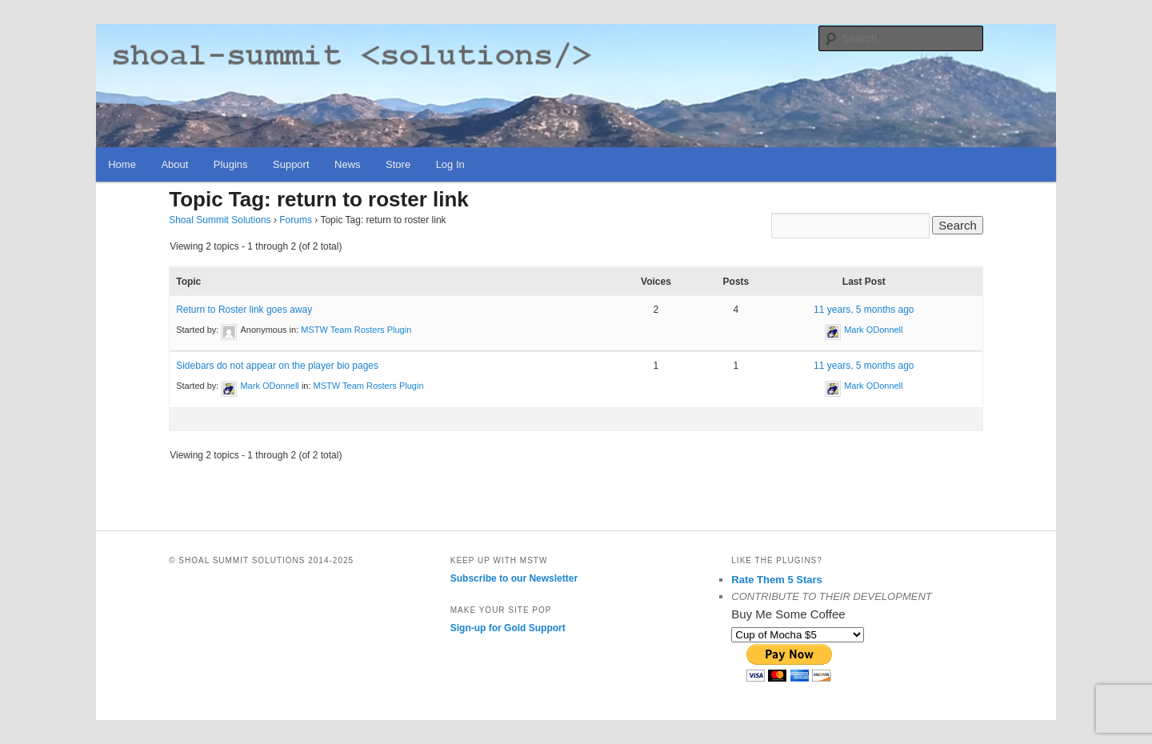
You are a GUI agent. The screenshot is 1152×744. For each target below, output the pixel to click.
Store (398, 164)
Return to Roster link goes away (244, 309)
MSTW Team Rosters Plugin (356, 329)
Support (291, 164)
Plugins (231, 164)
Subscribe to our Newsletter (514, 578)
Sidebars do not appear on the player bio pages (277, 365)
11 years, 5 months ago (864, 309)
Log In (450, 164)
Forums (295, 220)
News (347, 164)
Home (122, 164)
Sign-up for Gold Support (508, 628)
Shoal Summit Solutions (219, 220)
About (174, 164)
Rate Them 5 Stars (776, 580)
